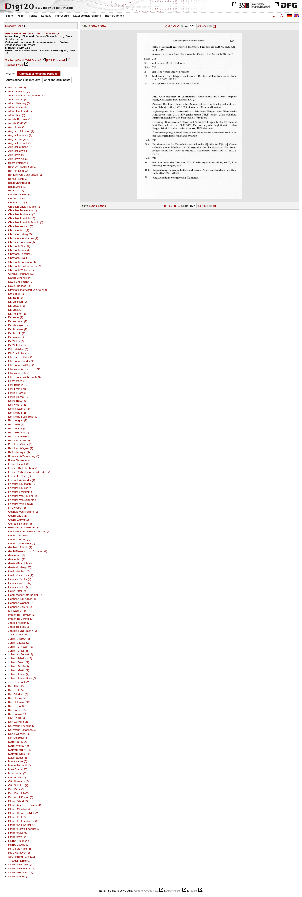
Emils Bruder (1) (17, 400)
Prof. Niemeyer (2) (19, 852)
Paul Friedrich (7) (18, 793)
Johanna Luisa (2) (18, 642)
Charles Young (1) (18, 202)
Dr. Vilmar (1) (16, 337)
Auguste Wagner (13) (20, 139)
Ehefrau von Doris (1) (20, 357)
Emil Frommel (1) (18, 388)
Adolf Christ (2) (17, 87)
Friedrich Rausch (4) (20, 487)
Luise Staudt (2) (17, 757)
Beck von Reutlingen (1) (22, 166)
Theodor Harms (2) (19, 860)
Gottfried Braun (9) (19, 539)
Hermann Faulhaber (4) (22, 599)
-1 (179, 26)
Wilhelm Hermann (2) (20, 864)
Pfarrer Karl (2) (17, 817)
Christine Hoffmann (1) (21, 242)
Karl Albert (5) (16, 686)
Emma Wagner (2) (19, 408)
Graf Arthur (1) (16, 559)
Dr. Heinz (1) (15, 317)
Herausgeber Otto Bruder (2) (25, 595)
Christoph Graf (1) (18, 258)
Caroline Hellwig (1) (19, 194)
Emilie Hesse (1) (18, 396)
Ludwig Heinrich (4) (19, 749)
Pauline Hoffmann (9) (20, 797)
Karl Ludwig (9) (17, 714)
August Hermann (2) (20, 146)
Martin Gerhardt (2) (19, 765)
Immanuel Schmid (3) (20, 618)
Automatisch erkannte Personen (39, 73)
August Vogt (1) (17, 155)
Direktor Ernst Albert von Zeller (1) (28, 289)
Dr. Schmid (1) (16, 333)
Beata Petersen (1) (19, 163)
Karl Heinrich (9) (17, 698)
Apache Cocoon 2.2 (146, 890)
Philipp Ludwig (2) (18, 844)
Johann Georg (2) (18, 662)
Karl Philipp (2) (16, 717)
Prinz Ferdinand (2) (19, 848)
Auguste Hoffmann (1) (21, 131)
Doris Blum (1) (16, 293)
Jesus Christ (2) (17, 634)
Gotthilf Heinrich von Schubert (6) (27, 551)
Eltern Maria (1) (17, 380)
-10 (170, 26)
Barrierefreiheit (114, 15)
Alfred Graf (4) (16, 115)
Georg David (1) (17, 515)
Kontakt (46, 15)
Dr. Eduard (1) (16, 305)
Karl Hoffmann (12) (19, 702)
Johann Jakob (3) (18, 666)
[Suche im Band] (14, 60)
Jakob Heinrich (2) (19, 626)
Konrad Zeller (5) (18, 737)
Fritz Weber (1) (17, 507)
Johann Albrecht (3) (19, 638)
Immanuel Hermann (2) (21, 614)
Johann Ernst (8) (18, 650)
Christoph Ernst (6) (19, 250)
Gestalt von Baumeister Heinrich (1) (29, 531)
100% (93, 26)
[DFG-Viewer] (33, 60)
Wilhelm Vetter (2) (18, 876)
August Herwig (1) (18, 151)
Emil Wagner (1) (17, 404)
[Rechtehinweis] (14, 64)
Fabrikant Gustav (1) (20, 444)
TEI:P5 (193, 890)
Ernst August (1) (17, 420)
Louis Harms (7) (17, 741)
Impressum (62, 15)
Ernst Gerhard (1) (18, 432)
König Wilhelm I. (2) (19, 733)
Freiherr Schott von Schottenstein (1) (29, 472)
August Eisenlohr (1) (20, 135)
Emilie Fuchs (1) (17, 392)
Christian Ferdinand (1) (21, 214)
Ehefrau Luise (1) (18, 353)
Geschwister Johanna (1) (23, 527)
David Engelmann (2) (20, 281)
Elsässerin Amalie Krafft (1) (24, 369)
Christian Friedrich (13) (21, 218)
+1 (199, 26)
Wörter (10, 73)
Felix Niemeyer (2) (19, 452)
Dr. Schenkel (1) (17, 329)
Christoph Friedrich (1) (21, 254)
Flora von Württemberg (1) (23, 456)
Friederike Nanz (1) (19, 476)
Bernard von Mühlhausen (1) (25, 174)
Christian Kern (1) (18, 230)
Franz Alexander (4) (19, 460)
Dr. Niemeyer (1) (18, 325)
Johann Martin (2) (18, 670)
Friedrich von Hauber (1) (22, 495)
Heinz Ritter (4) (17, 591)
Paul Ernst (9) (16, 789)
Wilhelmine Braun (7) (20, 872)
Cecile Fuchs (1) (18, 198)
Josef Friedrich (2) (18, 682)
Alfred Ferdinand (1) (20, 111)
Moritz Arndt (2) (17, 773)
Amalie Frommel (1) (19, 119)
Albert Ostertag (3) (19, 103)
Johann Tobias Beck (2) (22, 678)
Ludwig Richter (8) (19, 753)
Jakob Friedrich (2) (19, 622)
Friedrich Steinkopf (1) (21, 491)
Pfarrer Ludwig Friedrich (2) (24, 828)
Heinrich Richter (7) (19, 579)
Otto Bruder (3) (17, 777)
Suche (10, 15)
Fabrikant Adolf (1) (19, 440)
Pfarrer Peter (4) (17, 836)
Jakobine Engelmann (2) (22, 630)
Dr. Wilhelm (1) (17, 345)
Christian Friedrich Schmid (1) (25, 222)
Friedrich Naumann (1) (21, 483)
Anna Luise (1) (16, 127)
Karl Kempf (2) (16, 706)
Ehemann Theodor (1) (21, 361)
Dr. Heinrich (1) (17, 313)
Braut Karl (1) (16, 190)
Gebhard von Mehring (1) (23, 511)
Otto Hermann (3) (18, 781)
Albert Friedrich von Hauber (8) (26, 95)
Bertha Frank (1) (18, 178)
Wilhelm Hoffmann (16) (21, 868)
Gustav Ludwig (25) (19, 567)
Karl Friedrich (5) (18, 694)
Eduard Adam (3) (18, 349)
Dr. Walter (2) (16, 341)
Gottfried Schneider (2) (21, 543)
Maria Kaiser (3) (17, 761)
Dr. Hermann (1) (17, 321)
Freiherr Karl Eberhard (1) (23, 468)
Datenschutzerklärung (87, 15)
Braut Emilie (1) (17, 186)
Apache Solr (174, 890)
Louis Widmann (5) (19, 745)
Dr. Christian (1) (17, 301)
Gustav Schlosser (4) (20, 575)
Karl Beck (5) (16, 690)
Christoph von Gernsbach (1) (25, 266)
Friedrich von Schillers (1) (23, 499)
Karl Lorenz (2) (17, 710)
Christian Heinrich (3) (20, 226)
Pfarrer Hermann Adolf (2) (23, 813)
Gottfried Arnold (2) (19, 535)
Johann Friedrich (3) (20, 658)
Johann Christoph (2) (20, 646)
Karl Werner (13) (18, 721)
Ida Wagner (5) (17, 610)
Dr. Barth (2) (15, 297)
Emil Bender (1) (17, 384)
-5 (175, 26)
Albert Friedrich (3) (19, 91)
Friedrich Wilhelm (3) (20, 503)
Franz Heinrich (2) (18, 464)
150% (102, 26)
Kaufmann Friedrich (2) (21, 725)
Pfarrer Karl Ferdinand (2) (23, 821)
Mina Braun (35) (17, 769)
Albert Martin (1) (17, 99)
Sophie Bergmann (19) (21, 856)
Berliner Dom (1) (18, 170)
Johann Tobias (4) (18, 674)
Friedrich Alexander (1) (21, 480)
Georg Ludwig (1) (18, 519)
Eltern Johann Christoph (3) (24, 377)
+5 (204, 26)
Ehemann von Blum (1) (21, 365)
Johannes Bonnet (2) (20, 654)
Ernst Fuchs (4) (17, 428)
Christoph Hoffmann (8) (22, 262)
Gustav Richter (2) (19, 571)
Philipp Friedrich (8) (19, 840)
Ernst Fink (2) (16, 424)
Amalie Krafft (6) (17, 123)
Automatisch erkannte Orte (23, 80)
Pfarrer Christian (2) (19, 809)
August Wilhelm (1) (19, 159)
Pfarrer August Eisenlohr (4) (24, 805)
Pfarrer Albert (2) (18, 801)
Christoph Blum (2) (19, 246)
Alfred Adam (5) (17, 107)
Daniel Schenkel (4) (19, 277)
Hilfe (20, 15)
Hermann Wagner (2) (20, 603)
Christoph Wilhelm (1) (21, 270)
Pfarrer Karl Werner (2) (21, 824)
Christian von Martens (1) (23, 238)
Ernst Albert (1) (17, 412)
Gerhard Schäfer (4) (20, 523)
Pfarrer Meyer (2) (18, 832)
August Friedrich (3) (19, 143)
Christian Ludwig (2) (20, 234)
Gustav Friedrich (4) (20, 563)
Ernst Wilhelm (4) (18, 436)
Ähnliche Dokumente (57, 80)
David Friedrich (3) (19, 285)
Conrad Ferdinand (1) (21, 273)
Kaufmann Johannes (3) (22, 729)
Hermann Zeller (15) (20, 607)
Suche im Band (14, 26)
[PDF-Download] (56, 60)
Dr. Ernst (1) (15, 309)
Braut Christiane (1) (19, 182)
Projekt (32, 15)
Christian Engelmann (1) (22, 210)
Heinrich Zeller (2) (18, 587)
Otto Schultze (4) (18, 785)
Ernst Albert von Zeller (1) (23, 416)
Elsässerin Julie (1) (19, 373)
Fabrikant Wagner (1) (20, 448)
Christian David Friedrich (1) (24, 206)
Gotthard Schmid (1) (20, 547)
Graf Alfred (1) (16, 555)
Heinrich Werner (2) (19, 583)
